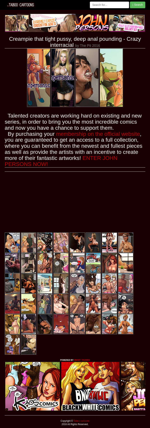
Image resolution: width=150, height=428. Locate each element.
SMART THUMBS (82, 360)
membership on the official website (98, 134)
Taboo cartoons (81, 421)
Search (137, 4)
